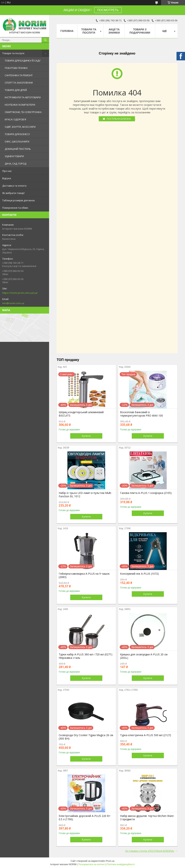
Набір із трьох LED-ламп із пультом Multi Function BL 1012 (85, 494)
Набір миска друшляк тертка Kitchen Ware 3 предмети (147, 817)
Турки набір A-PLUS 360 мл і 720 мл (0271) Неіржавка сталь (85, 656)
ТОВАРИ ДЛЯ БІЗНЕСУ (17, 134)
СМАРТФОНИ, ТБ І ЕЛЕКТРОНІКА (23, 112)
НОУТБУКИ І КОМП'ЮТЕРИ (20, 104)
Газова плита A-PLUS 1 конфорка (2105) (146, 493)
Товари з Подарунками (140, 31)
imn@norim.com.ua (13, 303)
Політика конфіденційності (121, 864)
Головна (66, 30)
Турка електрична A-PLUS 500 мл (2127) (145, 735)
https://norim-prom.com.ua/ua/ (20, 292)
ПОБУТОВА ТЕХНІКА (16, 68)
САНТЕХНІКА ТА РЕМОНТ (19, 75)
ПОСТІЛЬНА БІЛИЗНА (119, 118)
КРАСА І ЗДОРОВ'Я (15, 119)
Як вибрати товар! (13, 193)
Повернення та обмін (15, 207)
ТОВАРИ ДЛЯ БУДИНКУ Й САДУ (22, 60)
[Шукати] (45, 40)
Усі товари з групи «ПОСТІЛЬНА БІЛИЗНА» (149, 851)
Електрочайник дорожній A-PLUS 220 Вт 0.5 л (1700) (84, 817)
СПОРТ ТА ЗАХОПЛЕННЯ (19, 82)
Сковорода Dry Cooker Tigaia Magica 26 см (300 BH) (86, 736)
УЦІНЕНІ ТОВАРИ (14, 156)
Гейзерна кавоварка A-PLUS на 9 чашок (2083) (84, 575)
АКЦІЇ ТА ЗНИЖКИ (114, 31)
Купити (86, 435)
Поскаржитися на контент (91, 864)
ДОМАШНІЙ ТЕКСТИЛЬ (18, 149)
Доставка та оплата (14, 185)
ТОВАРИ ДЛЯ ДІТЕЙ (16, 90)
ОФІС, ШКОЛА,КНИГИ (17, 141)
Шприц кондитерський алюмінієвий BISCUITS (81, 414)
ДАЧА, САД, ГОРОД (15, 163)
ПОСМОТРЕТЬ (107, 10)
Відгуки (6, 178)
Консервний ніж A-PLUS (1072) (139, 573)
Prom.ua (110, 861)
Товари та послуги (13, 53)
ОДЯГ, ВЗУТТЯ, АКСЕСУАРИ (20, 126)
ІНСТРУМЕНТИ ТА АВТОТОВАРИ (23, 97)
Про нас (7, 171)
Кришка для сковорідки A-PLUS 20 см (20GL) (143, 656)
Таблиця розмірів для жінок (18, 200)
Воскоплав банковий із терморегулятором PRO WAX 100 (141, 414)
